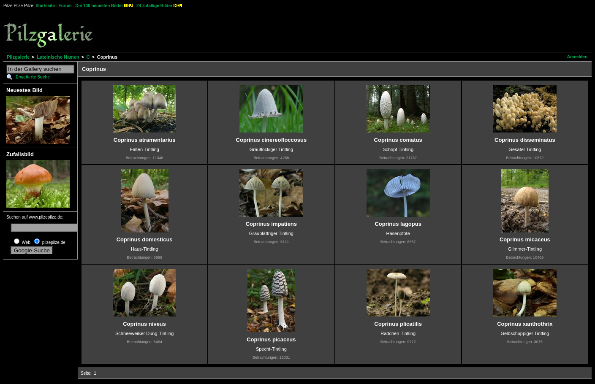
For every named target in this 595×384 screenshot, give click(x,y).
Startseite (45, 5)
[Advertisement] (313, 30)
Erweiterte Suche (33, 77)
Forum (65, 5)
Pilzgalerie (18, 56)
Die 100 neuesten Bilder (99, 5)
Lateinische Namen (58, 56)
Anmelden (577, 56)
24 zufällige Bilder (154, 5)
